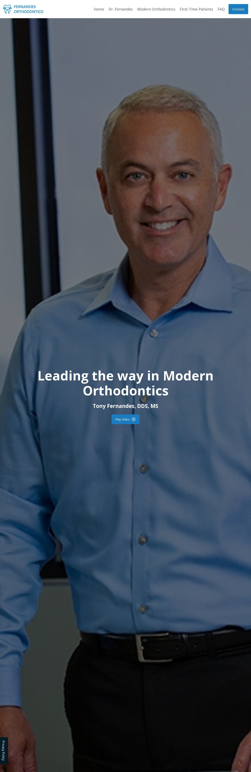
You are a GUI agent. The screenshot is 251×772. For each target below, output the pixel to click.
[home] (23, 9)
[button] (238, 9)
